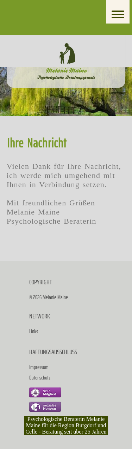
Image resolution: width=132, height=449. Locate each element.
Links (33, 331)
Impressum (39, 367)
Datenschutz (39, 377)
